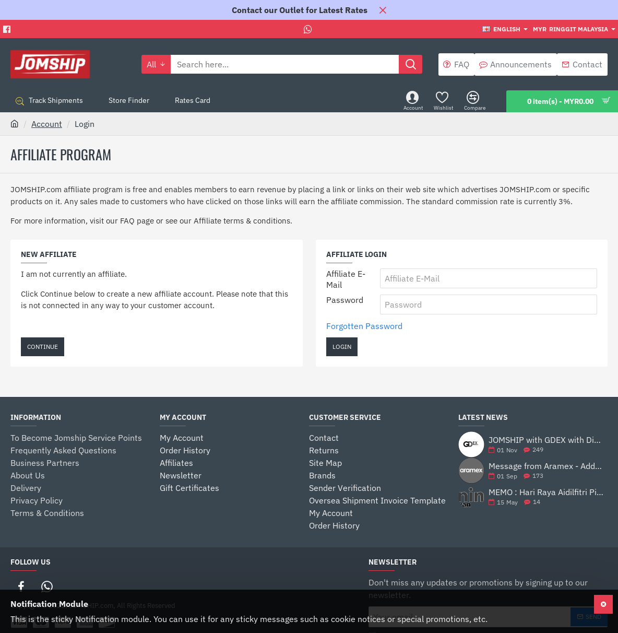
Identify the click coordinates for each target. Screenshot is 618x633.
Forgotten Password (364, 326)
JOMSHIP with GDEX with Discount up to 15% (546, 440)
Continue (42, 346)
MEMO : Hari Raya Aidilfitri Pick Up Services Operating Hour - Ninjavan (546, 492)
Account (46, 124)
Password (344, 300)
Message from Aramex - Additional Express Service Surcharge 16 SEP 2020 (546, 466)
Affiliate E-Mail (345, 279)
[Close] (382, 10)
